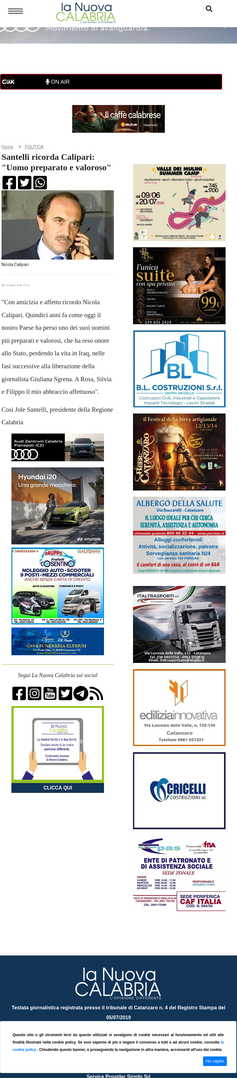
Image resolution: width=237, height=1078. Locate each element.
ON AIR (58, 82)
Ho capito (215, 1061)
